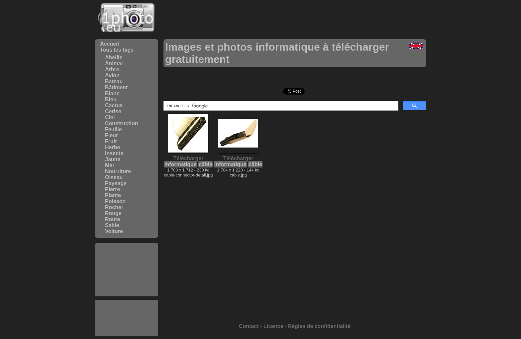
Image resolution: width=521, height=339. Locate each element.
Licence (273, 326)
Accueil (109, 44)
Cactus (114, 105)
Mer (109, 165)
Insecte (114, 153)
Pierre (112, 189)
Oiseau (114, 177)
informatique (180, 164)
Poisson (115, 201)
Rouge (113, 213)
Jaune (112, 159)
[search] (280, 106)
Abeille (113, 57)
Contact (249, 326)
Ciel (110, 117)
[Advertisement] (126, 270)
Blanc (112, 93)
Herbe (112, 147)
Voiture (114, 231)
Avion (112, 75)
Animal (114, 63)
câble (205, 164)
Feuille (113, 129)
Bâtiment (116, 87)
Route (112, 219)
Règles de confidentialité (319, 326)
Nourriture (118, 171)
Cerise (113, 111)
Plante (113, 195)
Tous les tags (117, 50)
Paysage (116, 183)
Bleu (111, 99)
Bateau (114, 81)
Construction (121, 123)
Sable (112, 225)
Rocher (114, 207)
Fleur (111, 135)
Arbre (112, 69)
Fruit (111, 141)
